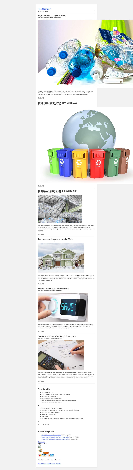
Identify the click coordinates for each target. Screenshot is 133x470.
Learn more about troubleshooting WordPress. (49, 463)
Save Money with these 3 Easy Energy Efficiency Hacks (57, 336)
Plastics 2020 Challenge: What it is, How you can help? (57, 190)
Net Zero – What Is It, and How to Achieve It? (54, 288)
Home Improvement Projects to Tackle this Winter (55, 238)
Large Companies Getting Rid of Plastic (52, 15)
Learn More (41, 442)
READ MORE (41, 98)
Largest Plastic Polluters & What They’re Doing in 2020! (57, 102)
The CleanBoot (44, 9)
